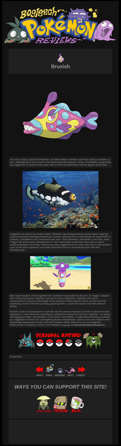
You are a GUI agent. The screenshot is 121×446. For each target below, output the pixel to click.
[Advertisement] (56, 429)
